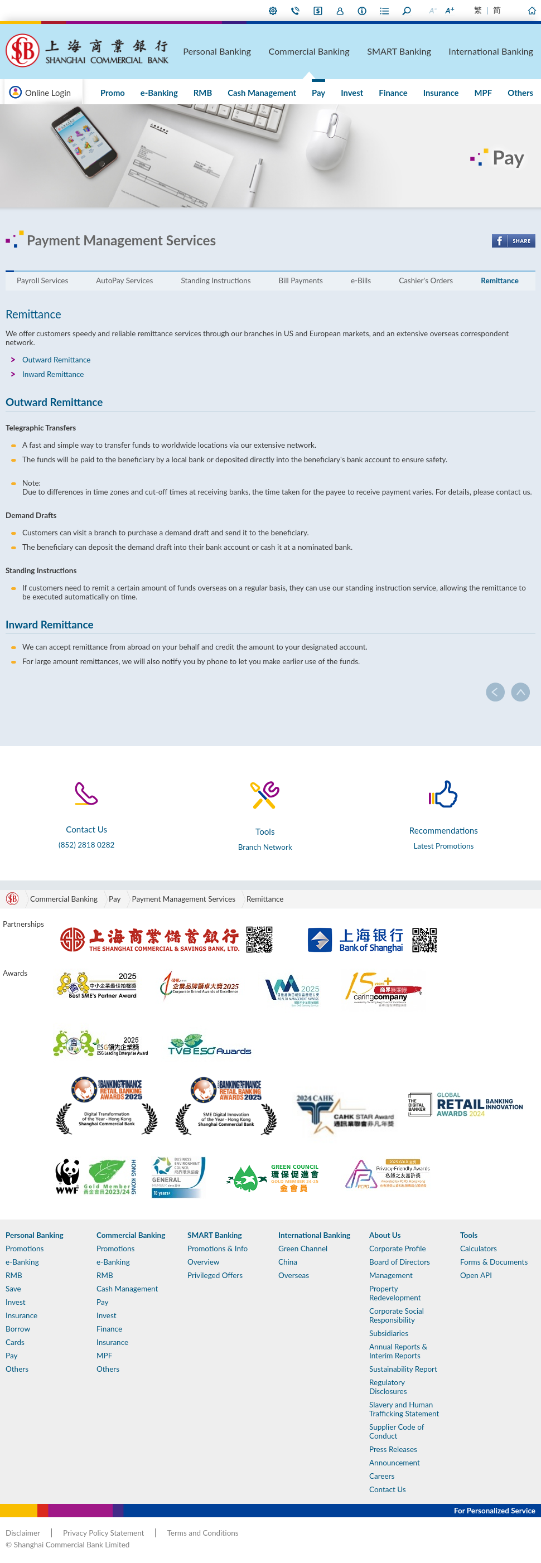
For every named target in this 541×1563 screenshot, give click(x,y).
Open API (476, 1275)
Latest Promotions (443, 845)
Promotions (25, 1248)
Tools (468, 1235)
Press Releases (393, 1449)
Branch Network (265, 847)
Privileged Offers (215, 1275)
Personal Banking (300, 50)
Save (13, 1288)
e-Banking (244, 93)
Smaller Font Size (432, 10)
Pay (373, 93)
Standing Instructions (215, 280)
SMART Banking (438, 50)
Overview (203, 1261)
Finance (428, 93)
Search (407, 10)
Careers (381, 1476)
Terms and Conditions (202, 1532)
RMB (278, 93)
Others (525, 93)
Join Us (340, 10)
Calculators (478, 1248)
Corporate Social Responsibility (396, 1315)
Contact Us (295, 10)
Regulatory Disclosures (388, 1387)
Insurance (466, 93)
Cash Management (327, 93)
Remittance (500, 280)
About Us (362, 10)
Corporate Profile (397, 1248)
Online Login (48, 93)
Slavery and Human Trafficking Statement (404, 1409)
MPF (499, 93)
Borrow (18, 1328)
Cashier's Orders (426, 280)
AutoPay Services (124, 280)
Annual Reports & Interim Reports (398, 1351)
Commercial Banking (368, 50)
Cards (15, 1342)
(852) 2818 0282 (86, 844)
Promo (208, 93)
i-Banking (318, 10)
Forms (385, 10)
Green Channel (302, 1248)
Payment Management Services (183, 898)
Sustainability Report (403, 1368)
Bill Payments (301, 280)
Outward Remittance (56, 359)
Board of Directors (399, 1261)
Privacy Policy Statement (103, 1532)
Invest (397, 93)
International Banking (507, 50)
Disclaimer (23, 1532)
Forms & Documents (494, 1261)
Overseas (293, 1275)
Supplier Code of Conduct (396, 1431)
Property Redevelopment (395, 1293)
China (287, 1261)
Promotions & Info (217, 1248)
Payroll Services (42, 280)
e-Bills (361, 280)
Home (531, 10)
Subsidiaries (388, 1333)
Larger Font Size (449, 10)
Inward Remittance (53, 374)
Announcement (394, 1462)
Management (391, 1275)
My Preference (273, 10)
